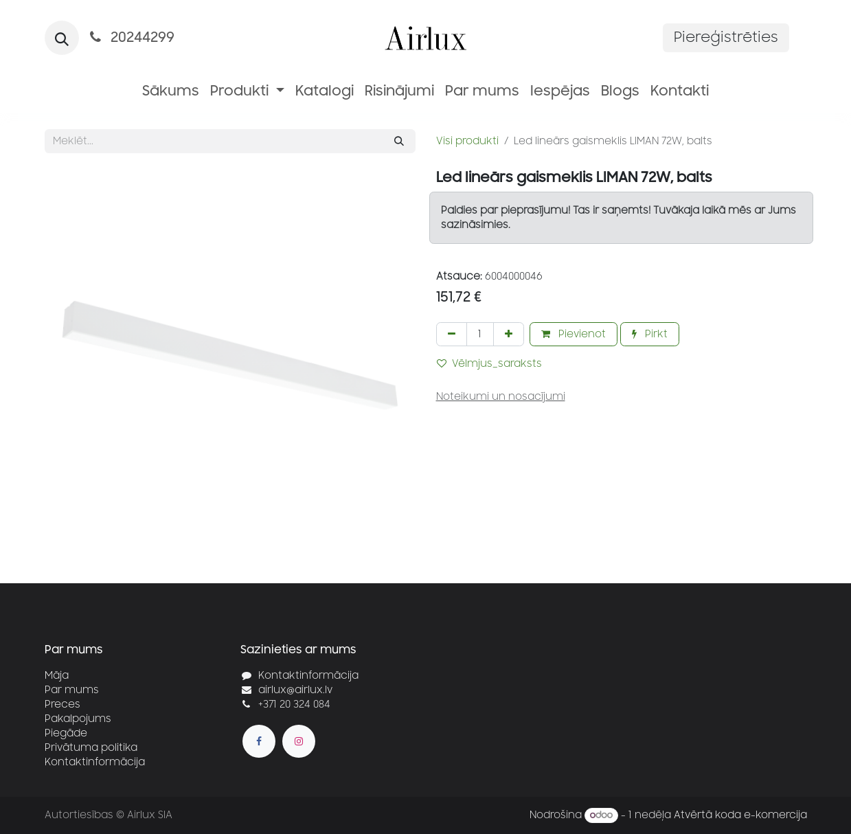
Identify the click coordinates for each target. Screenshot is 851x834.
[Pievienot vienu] (508, 334)
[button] (62, 38)
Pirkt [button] (650, 334)
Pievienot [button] (573, 334)
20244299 (131, 37)
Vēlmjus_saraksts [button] (489, 364)
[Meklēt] (399, 141)
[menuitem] (171, 91)
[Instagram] (298, 741)
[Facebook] (258, 741)
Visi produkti (467, 141)
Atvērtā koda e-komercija (740, 815)
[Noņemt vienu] (451, 334)
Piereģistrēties (726, 37)
